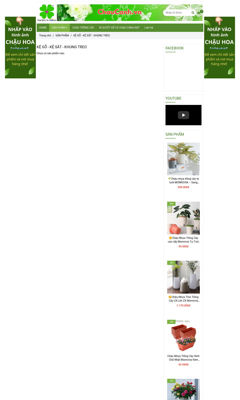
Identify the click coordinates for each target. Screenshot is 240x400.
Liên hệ (148, 27)
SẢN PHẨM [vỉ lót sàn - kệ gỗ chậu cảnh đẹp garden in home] (62, 35)
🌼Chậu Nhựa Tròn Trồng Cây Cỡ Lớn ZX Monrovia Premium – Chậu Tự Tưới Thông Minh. (183, 299)
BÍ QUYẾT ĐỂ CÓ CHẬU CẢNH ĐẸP (119, 27)
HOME (43, 27)
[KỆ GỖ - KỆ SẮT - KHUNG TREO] (119, 12)
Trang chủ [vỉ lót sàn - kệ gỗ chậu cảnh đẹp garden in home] (45, 35)
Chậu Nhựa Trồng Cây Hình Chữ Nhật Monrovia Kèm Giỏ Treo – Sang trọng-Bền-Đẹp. (183, 358)
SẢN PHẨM (59, 27)
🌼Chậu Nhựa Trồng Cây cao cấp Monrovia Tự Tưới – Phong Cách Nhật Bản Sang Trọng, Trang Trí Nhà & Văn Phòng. (183, 240)
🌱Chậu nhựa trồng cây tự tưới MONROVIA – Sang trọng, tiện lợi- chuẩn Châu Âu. (183, 180)
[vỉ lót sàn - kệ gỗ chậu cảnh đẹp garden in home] (200, 12)
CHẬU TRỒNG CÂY (83, 27)
